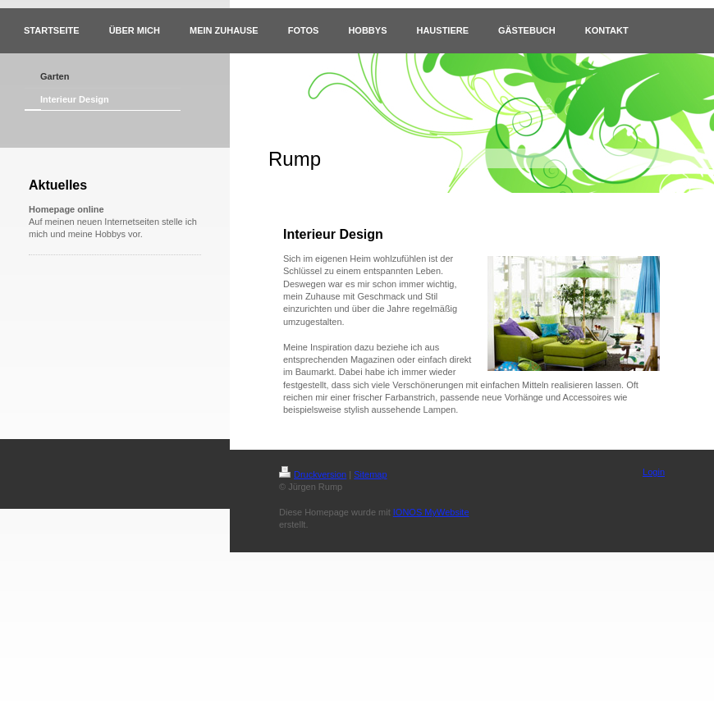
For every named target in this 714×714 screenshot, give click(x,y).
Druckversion (312, 474)
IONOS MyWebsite (431, 512)
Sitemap (370, 474)
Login (654, 472)
